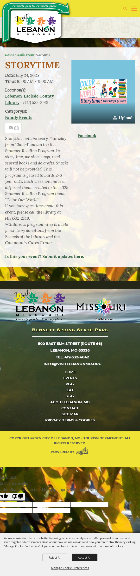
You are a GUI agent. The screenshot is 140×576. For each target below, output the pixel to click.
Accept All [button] (84, 557)
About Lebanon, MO (70, 402)
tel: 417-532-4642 (72, 357)
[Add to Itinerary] (17, 128)
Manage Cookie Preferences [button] (70, 568)
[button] (127, 10)
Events (9, 54)
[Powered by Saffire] (83, 452)
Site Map (70, 414)
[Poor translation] (17, 497)
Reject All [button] (55, 557)
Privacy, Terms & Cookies (70, 420)
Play (70, 384)
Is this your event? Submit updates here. (44, 256)
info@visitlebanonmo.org (73, 363)
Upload (126, 117)
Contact (70, 408)
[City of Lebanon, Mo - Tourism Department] (36, 23)
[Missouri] (100, 309)
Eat (70, 390)
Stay (70, 396)
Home (70, 372)
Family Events (25, 54)
